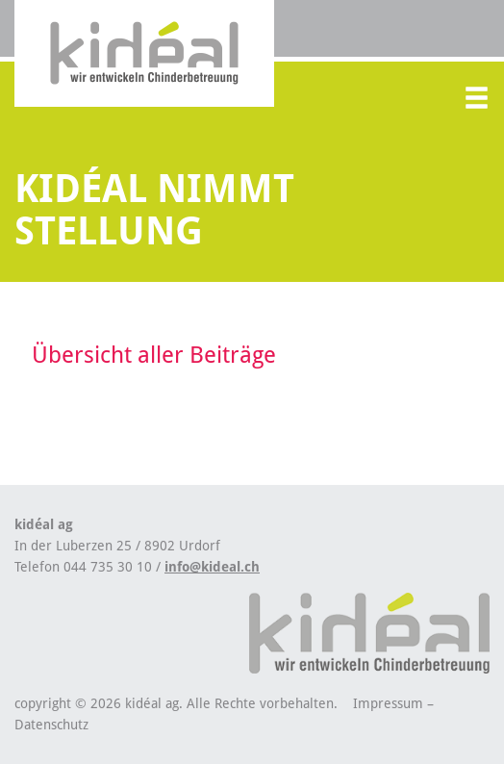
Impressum (388, 703)
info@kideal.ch (212, 566)
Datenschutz (51, 724)
